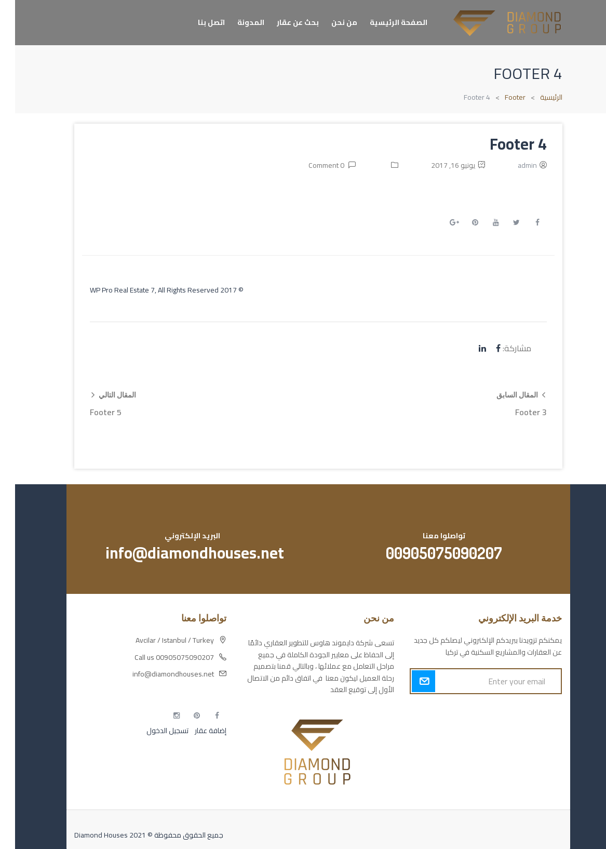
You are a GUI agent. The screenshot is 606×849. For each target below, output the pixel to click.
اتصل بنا (196, 22)
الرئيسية (536, 97)
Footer (500, 97)
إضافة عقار (194, 730)
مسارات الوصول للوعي (513, 730)
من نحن (329, 22)
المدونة (235, 22)
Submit (408, 681)
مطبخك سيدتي (524, 766)
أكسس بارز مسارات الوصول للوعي (497, 712)
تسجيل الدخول (152, 730)
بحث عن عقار (283, 22)
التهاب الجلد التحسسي (515, 748)
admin (512, 165)
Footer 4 (503, 143)
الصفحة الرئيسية (383, 22)
